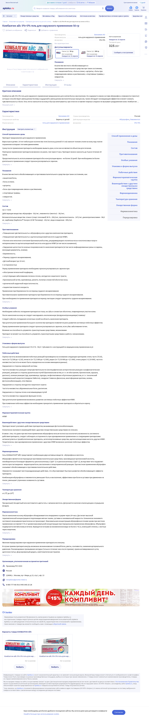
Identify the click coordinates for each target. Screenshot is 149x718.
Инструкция (51, 84)
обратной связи (59, 624)
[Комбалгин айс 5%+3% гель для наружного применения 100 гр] (91, 53)
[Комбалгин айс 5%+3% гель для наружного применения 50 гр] (67, 53)
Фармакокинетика (128, 211)
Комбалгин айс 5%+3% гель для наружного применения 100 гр (55, 656)
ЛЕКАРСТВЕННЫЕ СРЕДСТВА (16, 21)
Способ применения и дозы (124, 136)
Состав (134, 148)
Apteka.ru (30, 675)
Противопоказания (128, 154)
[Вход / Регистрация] (145, 17)
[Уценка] (137, 8)
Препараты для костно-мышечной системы (38, 21)
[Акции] (131, 8)
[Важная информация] (145, 42)
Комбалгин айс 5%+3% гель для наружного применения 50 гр (20, 656)
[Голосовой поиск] (103, 8)
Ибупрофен (124, 119)
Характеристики (30, 84)
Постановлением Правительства (127, 682)
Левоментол (135, 119)
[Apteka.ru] (10, 8)
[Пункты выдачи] (145, 48)
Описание (10, 84)
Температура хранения (126, 199)
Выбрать (20, 667)
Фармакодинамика (128, 193)
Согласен (119, 712)
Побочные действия (127, 172)
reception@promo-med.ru (16, 579)
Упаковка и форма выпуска (124, 166)
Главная (5, 21)
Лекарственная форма (126, 205)
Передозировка (130, 217)
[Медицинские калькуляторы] (145, 35)
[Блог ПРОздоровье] (145, 29)
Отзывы (67, 84)
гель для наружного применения (55, 123)
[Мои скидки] (145, 23)
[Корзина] (143, 8)
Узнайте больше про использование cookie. (41, 714)
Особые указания (129, 160)
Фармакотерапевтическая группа (125, 178)
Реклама (137, 590)
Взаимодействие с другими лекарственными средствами (124, 186)
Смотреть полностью (27, 129)
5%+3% (137, 123)
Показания (132, 142)
